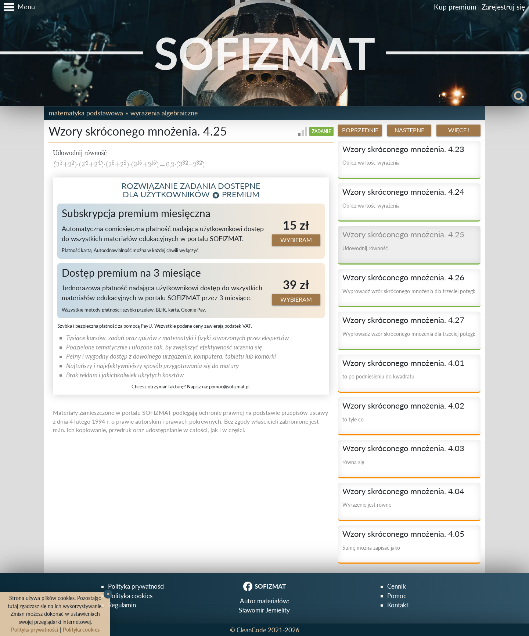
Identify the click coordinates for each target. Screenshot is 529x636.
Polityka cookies (130, 596)
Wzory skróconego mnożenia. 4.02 (403, 405)
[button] (17, 7)
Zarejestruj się (503, 7)
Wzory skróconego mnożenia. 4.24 (403, 192)
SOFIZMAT (264, 52)
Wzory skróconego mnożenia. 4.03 (403, 448)
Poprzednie (360, 130)
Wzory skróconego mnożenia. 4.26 (403, 277)
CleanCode (251, 630)
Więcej (458, 130)
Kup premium (455, 7)
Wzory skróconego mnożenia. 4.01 (403, 363)
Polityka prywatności (136, 586)
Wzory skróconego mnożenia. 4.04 (403, 491)
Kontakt (398, 605)
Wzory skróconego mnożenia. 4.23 (403, 149)
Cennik (396, 586)
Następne (409, 130)
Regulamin (122, 605)
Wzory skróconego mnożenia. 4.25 (403, 234)
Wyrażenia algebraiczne (164, 113)
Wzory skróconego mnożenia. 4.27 (403, 320)
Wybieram (296, 240)
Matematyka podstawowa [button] (86, 113)
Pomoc (396, 596)
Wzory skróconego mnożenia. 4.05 (403, 534)
